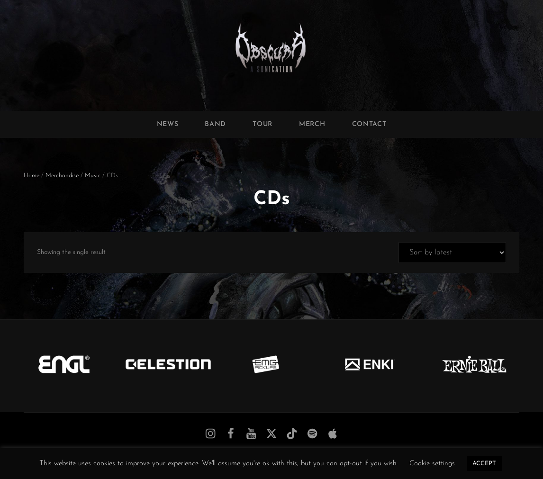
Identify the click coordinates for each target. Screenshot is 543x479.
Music (92, 175)
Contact (369, 124)
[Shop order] (452, 252)
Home (31, 175)
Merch (312, 124)
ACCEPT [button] (484, 464)
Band (215, 124)
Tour (262, 124)
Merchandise (62, 175)
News (168, 124)
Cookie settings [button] (432, 463)
